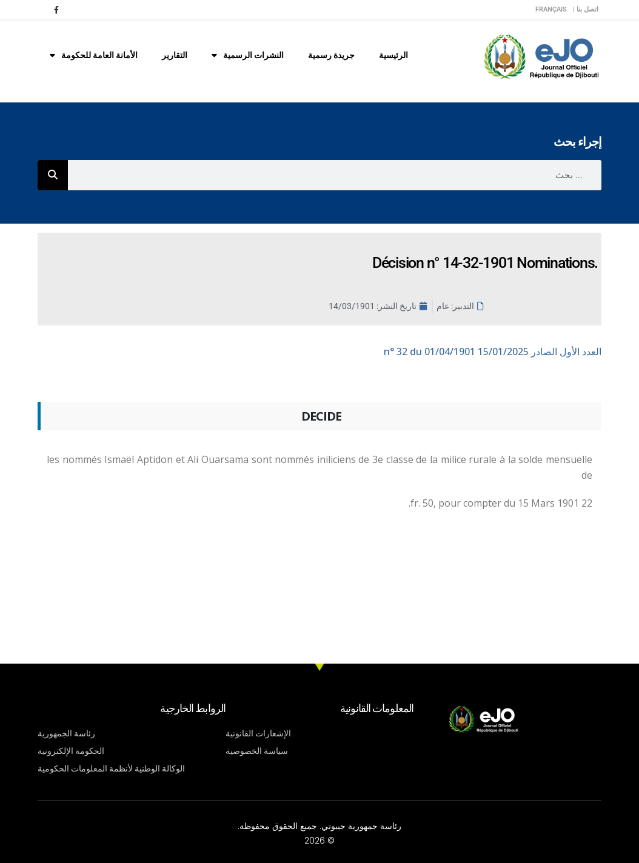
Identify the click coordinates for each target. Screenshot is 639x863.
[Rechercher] (53, 175)
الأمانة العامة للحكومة (94, 55)
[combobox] (334, 175)
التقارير (174, 55)
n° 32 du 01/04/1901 (492, 351)
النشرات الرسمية (248, 55)
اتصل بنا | (585, 9)
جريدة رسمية (331, 55)
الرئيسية (393, 55)
